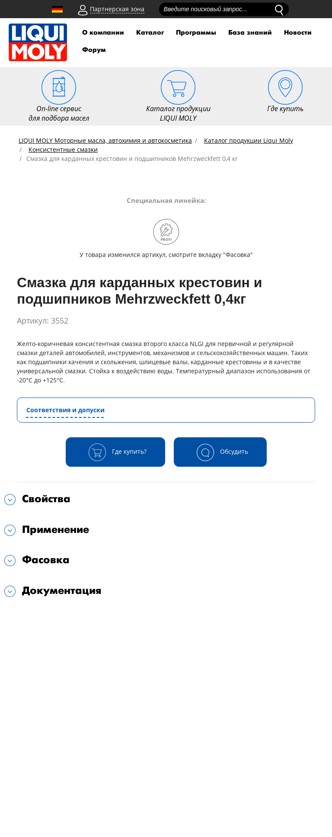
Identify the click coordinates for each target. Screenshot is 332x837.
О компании (103, 32)
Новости (298, 32)
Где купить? (115, 452)
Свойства (46, 499)
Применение (55, 529)
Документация (62, 590)
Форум (94, 50)
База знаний (250, 32)
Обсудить (220, 452)
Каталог (150, 32)
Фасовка (46, 560)
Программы (196, 32)
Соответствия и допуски (65, 410)
